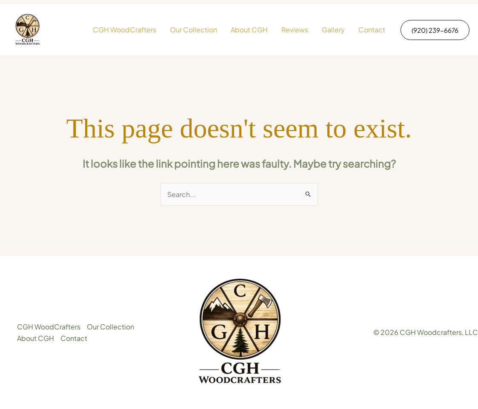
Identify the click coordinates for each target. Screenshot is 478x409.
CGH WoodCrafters (124, 29)
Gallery (333, 29)
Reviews (294, 29)
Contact (371, 29)
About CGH (249, 29)
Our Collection (193, 29)
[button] (435, 30)
